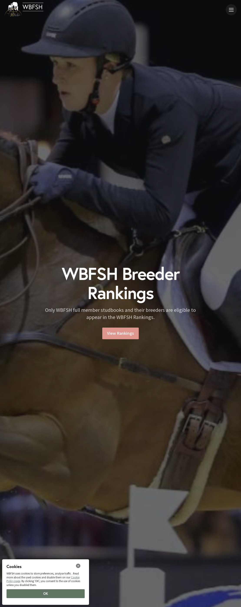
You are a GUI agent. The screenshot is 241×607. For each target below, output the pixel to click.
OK (45, 593)
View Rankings (120, 335)
